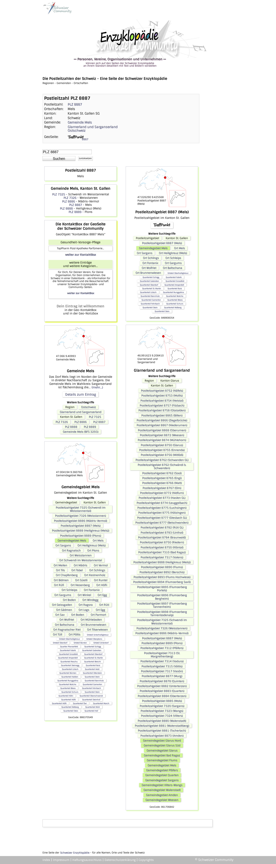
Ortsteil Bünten (80, 643)
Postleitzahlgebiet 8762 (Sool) (162, 473)
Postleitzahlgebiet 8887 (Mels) (81, 525)
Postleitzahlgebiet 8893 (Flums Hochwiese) (161, 577)
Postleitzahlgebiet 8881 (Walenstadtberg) (162, 726)
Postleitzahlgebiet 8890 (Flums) (162, 567)
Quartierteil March (101, 703)
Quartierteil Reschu (69, 661)
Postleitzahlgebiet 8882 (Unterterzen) (162, 686)
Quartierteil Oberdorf (93, 654)
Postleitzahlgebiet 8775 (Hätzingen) (162, 512)
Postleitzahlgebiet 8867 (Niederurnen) (162, 425)
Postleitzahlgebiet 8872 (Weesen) (162, 435)
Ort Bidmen (61, 580)
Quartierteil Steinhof (91, 699)
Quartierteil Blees (67, 688)
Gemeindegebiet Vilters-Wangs (162, 785)
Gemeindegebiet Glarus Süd (162, 745)
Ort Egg (102, 595)
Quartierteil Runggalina (67, 680)
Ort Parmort (98, 615)
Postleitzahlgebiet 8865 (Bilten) (161, 415)
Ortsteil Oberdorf (60, 643)
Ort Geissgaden (62, 605)
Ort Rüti (104, 605)
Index (46, 860)
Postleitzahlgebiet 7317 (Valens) (162, 557)
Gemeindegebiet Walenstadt (162, 790)
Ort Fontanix (92, 590)
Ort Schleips (69, 590)
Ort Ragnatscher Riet (66, 629)
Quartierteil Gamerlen (92, 684)
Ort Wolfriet (66, 619)
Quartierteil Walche (67, 684)
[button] (59, 158)
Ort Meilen (60, 565)
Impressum (61, 860)
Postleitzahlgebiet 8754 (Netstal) (161, 400)
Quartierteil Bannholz (94, 680)
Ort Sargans (63, 545)
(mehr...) (97, 387)
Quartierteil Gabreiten (91, 650)
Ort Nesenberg (80, 585)
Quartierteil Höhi (65, 696)
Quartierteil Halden (69, 677)
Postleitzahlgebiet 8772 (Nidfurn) (162, 493)
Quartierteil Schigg (92, 646)
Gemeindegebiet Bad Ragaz (162, 755)
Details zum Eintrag (80, 394)
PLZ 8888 (66, 208)
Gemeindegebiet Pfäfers (162, 770)
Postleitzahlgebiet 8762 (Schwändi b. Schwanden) (162, 466)
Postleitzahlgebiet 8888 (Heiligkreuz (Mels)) (80, 530)
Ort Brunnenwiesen (93, 625)
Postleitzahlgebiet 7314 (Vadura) (162, 661)
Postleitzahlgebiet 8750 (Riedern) (162, 542)
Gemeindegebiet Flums (162, 760)
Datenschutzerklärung (120, 860)
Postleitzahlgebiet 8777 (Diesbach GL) (162, 518)
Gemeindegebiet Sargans (162, 780)
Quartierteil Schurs (69, 692)
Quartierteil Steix (70, 711)
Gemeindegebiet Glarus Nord (162, 740)
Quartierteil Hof (91, 711)
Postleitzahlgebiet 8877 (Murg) (162, 676)
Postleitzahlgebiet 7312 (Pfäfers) (161, 648)
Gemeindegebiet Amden (162, 795)
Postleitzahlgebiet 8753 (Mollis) (162, 395)
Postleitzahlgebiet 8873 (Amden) (162, 735)
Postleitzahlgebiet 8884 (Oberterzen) (162, 696)
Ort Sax (60, 615)
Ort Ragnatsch (71, 550)
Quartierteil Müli (92, 707)
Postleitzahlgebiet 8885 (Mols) (162, 701)
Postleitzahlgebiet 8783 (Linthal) (162, 532)
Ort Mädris (80, 565)
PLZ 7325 (58, 194)
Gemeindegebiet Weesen (161, 800)
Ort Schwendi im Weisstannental (80, 560)
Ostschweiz (76, 130)
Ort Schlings (97, 570)
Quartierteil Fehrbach (91, 688)
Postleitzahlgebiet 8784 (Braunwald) (162, 537)
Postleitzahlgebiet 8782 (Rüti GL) (162, 527)
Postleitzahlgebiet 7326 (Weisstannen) (80, 516)
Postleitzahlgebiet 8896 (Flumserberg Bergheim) (162, 596)
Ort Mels (98, 540)
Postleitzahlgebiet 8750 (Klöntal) (162, 547)
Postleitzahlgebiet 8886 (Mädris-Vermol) (80, 521)
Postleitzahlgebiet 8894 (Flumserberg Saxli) (162, 582)
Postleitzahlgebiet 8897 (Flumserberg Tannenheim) (162, 605)
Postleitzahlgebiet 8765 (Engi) (162, 478)
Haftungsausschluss (87, 860)
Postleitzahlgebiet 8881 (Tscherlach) (162, 730)
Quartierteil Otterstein (92, 673)
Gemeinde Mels (80, 122)
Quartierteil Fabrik (68, 650)
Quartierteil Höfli (68, 699)
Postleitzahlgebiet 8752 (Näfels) (162, 390)
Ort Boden (69, 600)
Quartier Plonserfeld (69, 646)
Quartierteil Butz (93, 665)
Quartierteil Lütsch (70, 669)
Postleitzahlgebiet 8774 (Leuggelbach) (162, 503)
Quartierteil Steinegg (70, 665)
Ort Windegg (90, 600)
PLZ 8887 (75, 104)
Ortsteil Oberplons (94, 639)
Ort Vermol (101, 565)
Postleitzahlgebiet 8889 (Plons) (80, 535)
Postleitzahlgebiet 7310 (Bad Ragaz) (162, 552)
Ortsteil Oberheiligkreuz (69, 639)
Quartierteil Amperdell (68, 658)
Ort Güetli (81, 580)
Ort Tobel (77, 570)
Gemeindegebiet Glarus (162, 750)
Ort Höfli (101, 585)
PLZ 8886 (68, 201)
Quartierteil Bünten (67, 673)
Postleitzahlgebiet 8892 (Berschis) (161, 572)
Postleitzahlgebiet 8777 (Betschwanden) (161, 522)
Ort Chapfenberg (67, 575)
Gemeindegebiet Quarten (162, 775)
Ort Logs (83, 610)
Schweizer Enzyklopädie (74, 852)
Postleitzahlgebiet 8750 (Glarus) (162, 445)
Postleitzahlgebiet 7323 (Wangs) (162, 711)
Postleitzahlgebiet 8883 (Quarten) (162, 691)
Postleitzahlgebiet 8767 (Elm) (162, 488)
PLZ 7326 (69, 198)
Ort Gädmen (64, 610)
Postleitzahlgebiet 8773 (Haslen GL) (162, 498)
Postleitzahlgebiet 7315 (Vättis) (161, 666)
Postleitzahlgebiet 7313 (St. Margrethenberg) (162, 654)
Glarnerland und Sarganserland (93, 127)
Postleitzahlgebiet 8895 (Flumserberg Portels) (162, 588)
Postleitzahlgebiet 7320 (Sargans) (162, 706)
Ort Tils (60, 570)
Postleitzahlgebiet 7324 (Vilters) (162, 716)
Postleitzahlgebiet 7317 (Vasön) (162, 671)
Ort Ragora (85, 605)
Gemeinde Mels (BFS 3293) (80, 432)
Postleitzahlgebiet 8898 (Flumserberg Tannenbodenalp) (162, 613)
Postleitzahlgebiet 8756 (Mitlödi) (162, 455)
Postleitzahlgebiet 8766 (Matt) (162, 483)
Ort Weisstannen (81, 555)
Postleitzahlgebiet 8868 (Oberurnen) (162, 430)
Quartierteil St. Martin (93, 658)
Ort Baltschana (64, 625)
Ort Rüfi (59, 585)
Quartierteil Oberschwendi (91, 696)
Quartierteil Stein (92, 677)
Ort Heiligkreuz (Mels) (91, 545)
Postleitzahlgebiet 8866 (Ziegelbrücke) (162, 420)
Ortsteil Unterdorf (100, 643)
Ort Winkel (84, 595)
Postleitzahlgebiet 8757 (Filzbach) (162, 405)
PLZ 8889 (75, 212)
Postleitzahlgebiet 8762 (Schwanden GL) (161, 460)
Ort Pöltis (74, 634)
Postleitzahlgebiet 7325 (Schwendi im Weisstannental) (80, 509)
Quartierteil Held (92, 669)
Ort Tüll (57, 634)
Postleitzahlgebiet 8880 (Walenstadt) (162, 721)
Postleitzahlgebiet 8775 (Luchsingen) (161, 508)
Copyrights (146, 860)
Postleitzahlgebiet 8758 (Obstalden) (162, 410)
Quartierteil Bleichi (92, 661)
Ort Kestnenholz (94, 575)
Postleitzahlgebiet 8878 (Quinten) (162, 681)
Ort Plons (93, 550)
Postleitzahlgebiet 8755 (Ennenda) (162, 450)
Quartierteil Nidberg (70, 707)
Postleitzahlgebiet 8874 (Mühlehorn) (162, 440)
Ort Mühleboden (91, 619)
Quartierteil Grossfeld (68, 654)
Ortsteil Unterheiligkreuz (97, 635)
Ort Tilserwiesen (97, 629)
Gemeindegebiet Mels (72, 540)
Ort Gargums (62, 595)
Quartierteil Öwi (79, 703)
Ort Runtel (100, 580)
